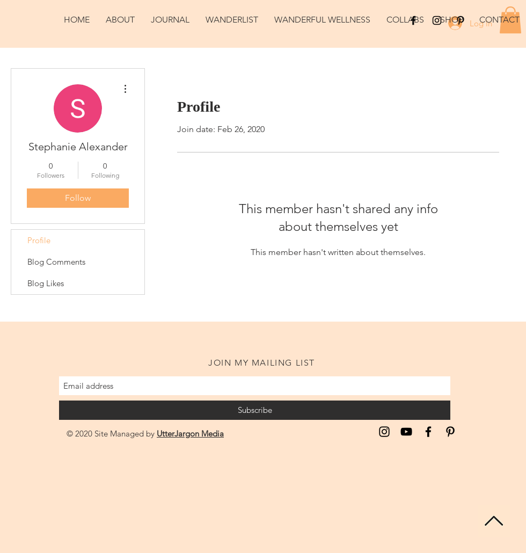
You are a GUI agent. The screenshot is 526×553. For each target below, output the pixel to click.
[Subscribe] (254, 410)
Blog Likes (45, 283)
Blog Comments (56, 262)
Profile (38, 240)
